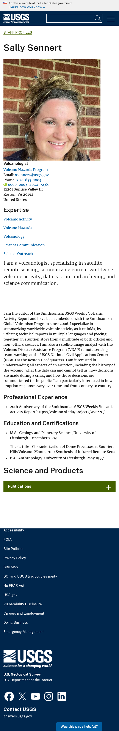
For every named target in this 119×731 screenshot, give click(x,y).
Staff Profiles (17, 32)
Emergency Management (23, 632)
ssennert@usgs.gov (32, 175)
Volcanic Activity (17, 219)
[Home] (16, 22)
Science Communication (24, 245)
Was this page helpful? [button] (79, 727)
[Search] (98, 18)
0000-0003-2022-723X (28, 184)
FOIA (7, 540)
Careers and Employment (23, 613)
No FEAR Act (13, 586)
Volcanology (14, 236)
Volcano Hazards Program (25, 169)
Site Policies (13, 549)
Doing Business (15, 623)
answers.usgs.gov (17, 716)
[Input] (74, 18)
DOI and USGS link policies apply (30, 576)
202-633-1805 (28, 180)
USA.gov (10, 595)
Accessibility (13, 530)
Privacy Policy (14, 558)
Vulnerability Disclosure (22, 604)
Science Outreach (18, 253)
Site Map (10, 567)
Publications (19, 486)
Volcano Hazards (17, 228)
